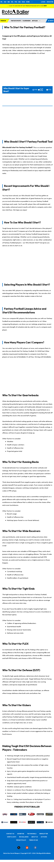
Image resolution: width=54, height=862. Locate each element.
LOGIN (43, 2)
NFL (1, 2)
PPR (35, 90)
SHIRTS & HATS (11, 837)
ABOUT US (34, 837)
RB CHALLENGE (23, 837)
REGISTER (50, 2)
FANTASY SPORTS (16, 20)
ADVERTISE (20, 833)
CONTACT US (10, 833)
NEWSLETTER (43, 833)
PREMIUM (3, 20)
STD (49, 90)
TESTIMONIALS (31, 833)
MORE (27, 2)
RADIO (51, 20)
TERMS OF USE (33, 840)
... (39, 20)
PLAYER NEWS (27, 20)
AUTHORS (44, 837)
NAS (19, 2)
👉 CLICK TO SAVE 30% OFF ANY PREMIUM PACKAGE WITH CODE (27, 5)
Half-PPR (42, 89)
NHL (12, 2)
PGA (16, 2)
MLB (5, 2)
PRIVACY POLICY (21, 840)
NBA (8, 2)
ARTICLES (35, 20)
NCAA (23, 2)
